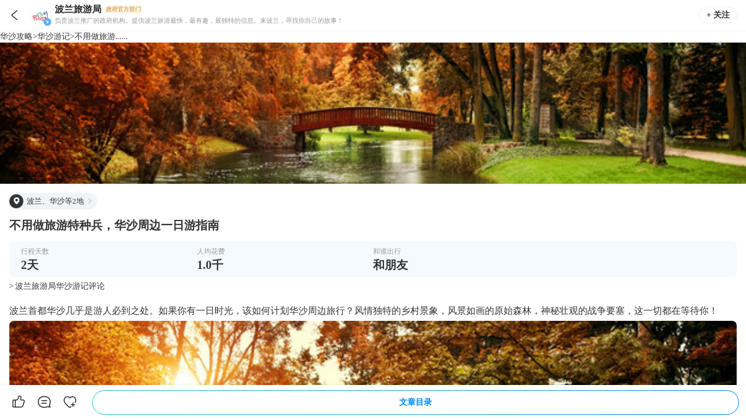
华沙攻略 (16, 36)
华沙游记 (53, 36)
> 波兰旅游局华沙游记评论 (57, 286)
